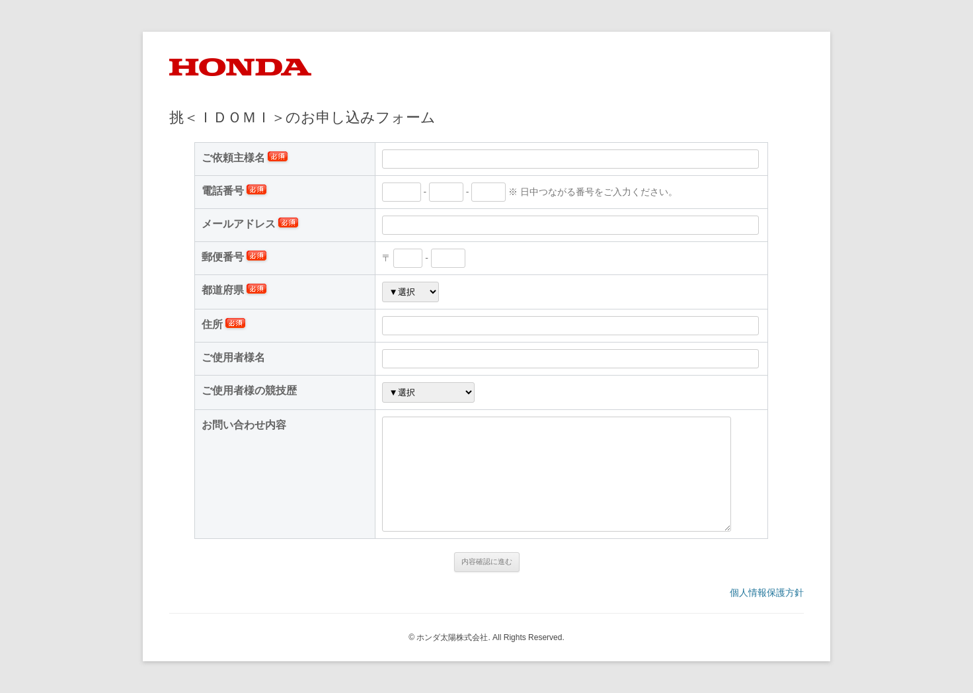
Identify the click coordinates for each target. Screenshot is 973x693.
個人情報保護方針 (767, 592)
